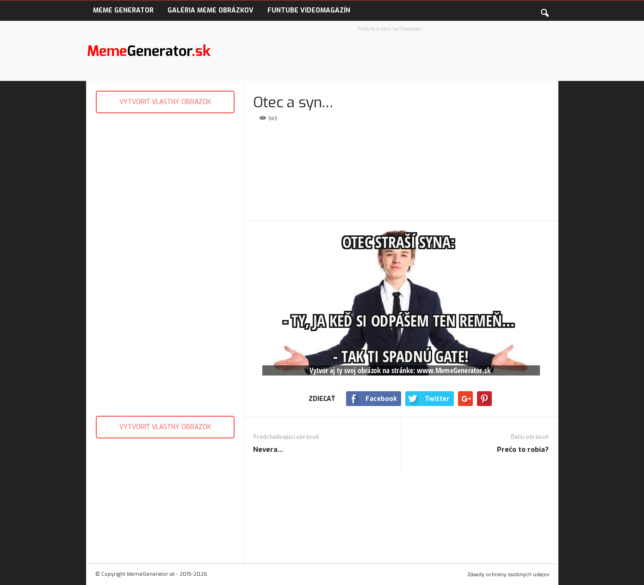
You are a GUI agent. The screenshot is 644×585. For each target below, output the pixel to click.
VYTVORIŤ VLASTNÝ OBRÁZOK (165, 102)
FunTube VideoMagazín (308, 10)
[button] (544, 11)
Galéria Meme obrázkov (210, 10)
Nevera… (268, 449)
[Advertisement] (164, 262)
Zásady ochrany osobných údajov (508, 574)
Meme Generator (123, 10)
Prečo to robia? (523, 449)
